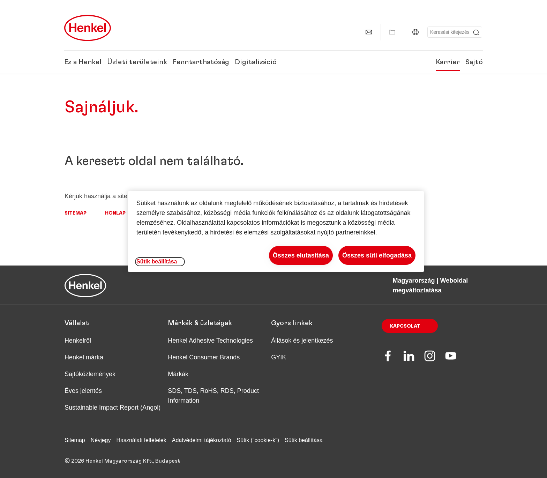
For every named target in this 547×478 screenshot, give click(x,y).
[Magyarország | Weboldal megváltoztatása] (415, 32)
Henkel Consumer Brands (204, 357)
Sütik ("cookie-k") (258, 440)
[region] (276, 231)
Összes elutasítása (301, 255)
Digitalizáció (256, 62)
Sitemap (76, 213)
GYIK (278, 357)
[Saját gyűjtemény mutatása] (392, 32)
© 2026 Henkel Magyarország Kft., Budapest (122, 461)
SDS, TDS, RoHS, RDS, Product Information (213, 395)
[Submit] (476, 32)
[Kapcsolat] (368, 32)
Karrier (448, 62)
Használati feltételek (141, 440)
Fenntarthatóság (201, 62)
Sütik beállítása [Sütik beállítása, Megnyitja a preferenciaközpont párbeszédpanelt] (156, 261)
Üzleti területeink (137, 62)
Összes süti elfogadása (377, 255)
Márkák (178, 374)
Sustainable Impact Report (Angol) (112, 407)
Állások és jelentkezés (302, 340)
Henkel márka (84, 357)
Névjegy (101, 440)
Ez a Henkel (83, 62)
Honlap (115, 213)
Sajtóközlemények (90, 374)
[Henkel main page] (87, 28)
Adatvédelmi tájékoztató (201, 440)
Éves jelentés (83, 390)
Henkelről (78, 340)
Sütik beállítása (304, 440)
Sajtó (474, 62)
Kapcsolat (405, 326)
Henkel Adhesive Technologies (210, 340)
